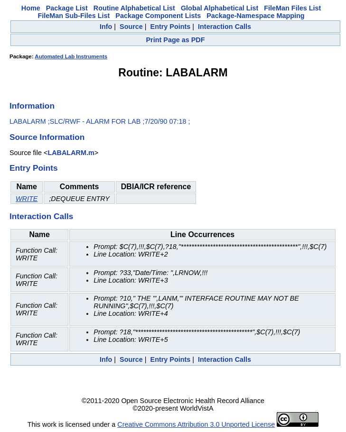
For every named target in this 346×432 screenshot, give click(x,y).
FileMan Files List (292, 8)
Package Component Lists (158, 15)
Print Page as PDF (175, 40)
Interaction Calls (224, 26)
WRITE (26, 198)
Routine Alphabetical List (134, 8)
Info (106, 26)
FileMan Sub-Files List (73, 15)
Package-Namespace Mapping (255, 15)
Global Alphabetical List (219, 8)
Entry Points (170, 26)
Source (131, 26)
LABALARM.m (70, 152)
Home (30, 8)
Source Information (46, 137)
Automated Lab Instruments (71, 56)
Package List (67, 8)
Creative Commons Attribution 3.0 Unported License (196, 424)
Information (32, 105)
